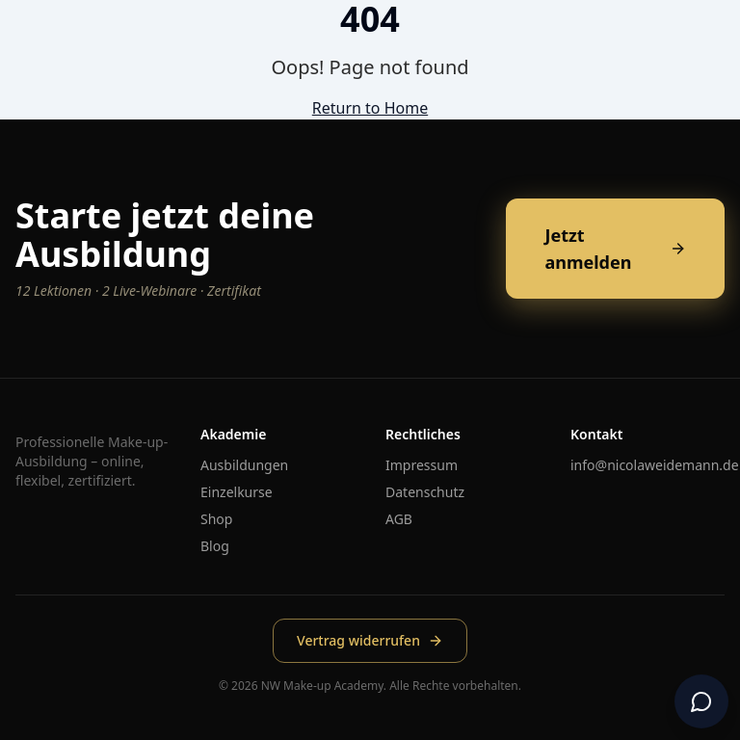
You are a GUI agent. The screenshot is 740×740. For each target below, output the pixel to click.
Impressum (421, 465)
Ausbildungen (244, 465)
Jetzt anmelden (615, 249)
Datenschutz (424, 492)
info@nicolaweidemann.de (654, 465)
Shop (216, 519)
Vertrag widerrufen (370, 640)
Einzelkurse (236, 492)
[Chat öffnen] (701, 701)
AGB (398, 519)
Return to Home (370, 108)
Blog (214, 546)
